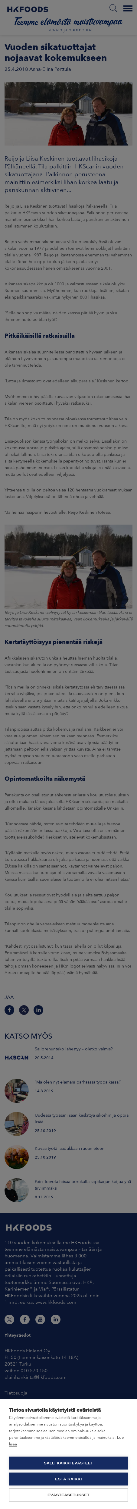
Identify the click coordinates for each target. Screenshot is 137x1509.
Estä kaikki (68, 1479)
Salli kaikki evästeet (68, 1463)
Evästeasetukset (68, 1495)
